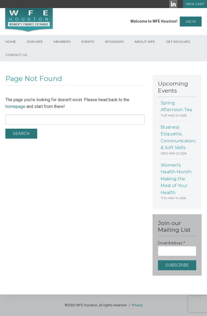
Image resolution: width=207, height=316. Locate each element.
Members (62, 42)
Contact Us (16, 55)
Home (10, 42)
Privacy (137, 305)
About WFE (144, 42)
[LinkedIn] (173, 4)
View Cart (195, 4)
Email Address (171, 243)
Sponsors (114, 42)
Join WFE (35, 42)
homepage (15, 106)
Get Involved (178, 42)
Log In (191, 21)
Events (87, 42)
